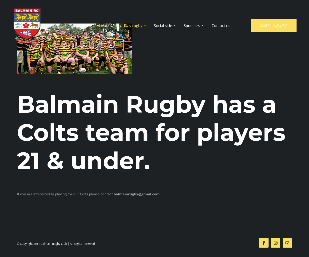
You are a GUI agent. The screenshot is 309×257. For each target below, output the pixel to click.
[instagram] (275, 243)
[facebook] (264, 243)
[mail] (287, 243)
